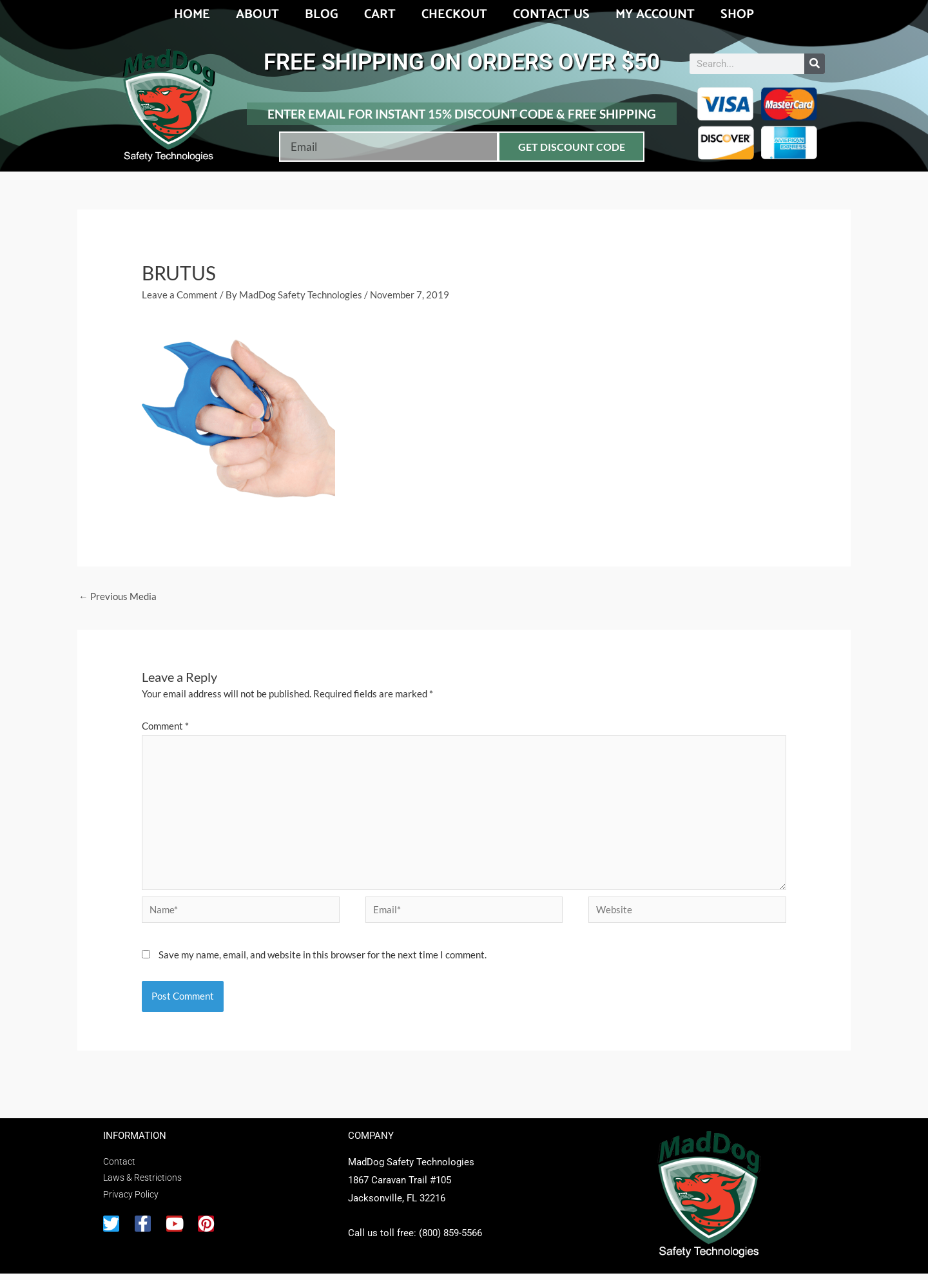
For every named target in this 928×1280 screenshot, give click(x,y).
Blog (321, 14)
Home (192, 14)
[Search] (814, 63)
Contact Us (551, 14)
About (257, 14)
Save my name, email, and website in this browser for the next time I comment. (323, 961)
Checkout (454, 14)
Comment (165, 726)
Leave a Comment (180, 294)
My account (655, 14)
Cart (380, 14)
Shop (737, 14)
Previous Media (118, 597)
